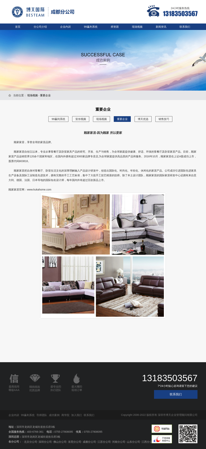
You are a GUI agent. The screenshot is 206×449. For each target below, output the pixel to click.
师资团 (115, 26)
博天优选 (143, 119)
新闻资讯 (161, 26)
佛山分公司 (60, 441)
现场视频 (137, 26)
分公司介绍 (40, 26)
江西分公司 (148, 441)
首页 (17, 26)
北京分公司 (30, 441)
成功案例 (54, 415)
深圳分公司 (45, 441)
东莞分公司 (74, 441)
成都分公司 (89, 441)
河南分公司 (118, 441)
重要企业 (122, 119)
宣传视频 (80, 119)
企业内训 (65, 26)
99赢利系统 (91, 26)
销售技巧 (164, 119)
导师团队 (41, 415)
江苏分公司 (104, 441)
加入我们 (76, 415)
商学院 (65, 415)
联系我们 (185, 26)
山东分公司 (133, 441)
